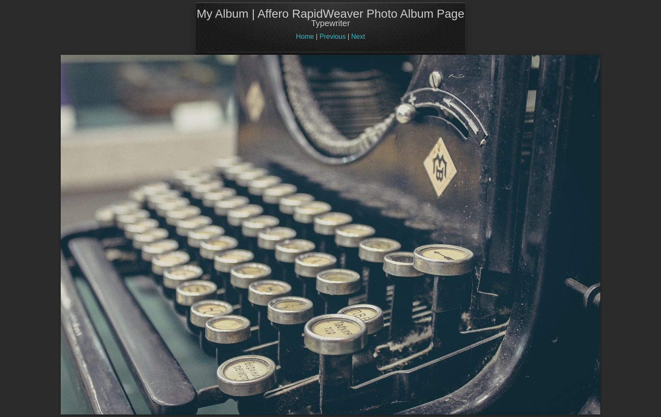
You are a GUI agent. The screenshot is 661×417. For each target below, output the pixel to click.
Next (358, 36)
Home (305, 36)
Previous (333, 36)
